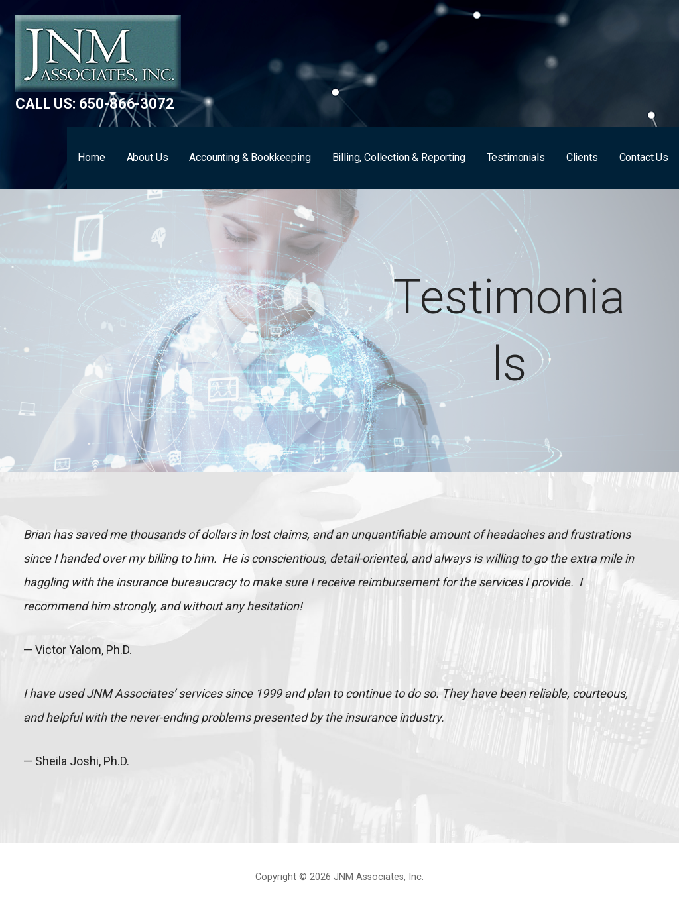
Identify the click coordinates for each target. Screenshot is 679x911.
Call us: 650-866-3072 (94, 103)
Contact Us (643, 157)
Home (91, 157)
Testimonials (516, 157)
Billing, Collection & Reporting (398, 157)
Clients (582, 157)
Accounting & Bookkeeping (249, 157)
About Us (147, 157)
